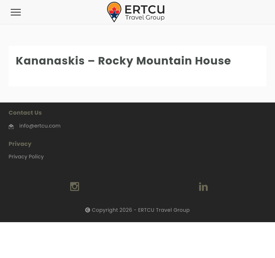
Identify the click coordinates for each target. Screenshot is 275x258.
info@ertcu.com (40, 125)
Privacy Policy (26, 156)
